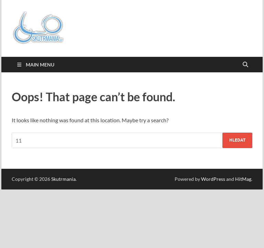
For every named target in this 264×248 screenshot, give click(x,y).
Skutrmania (63, 179)
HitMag (243, 179)
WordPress (213, 179)
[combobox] (132, 140)
